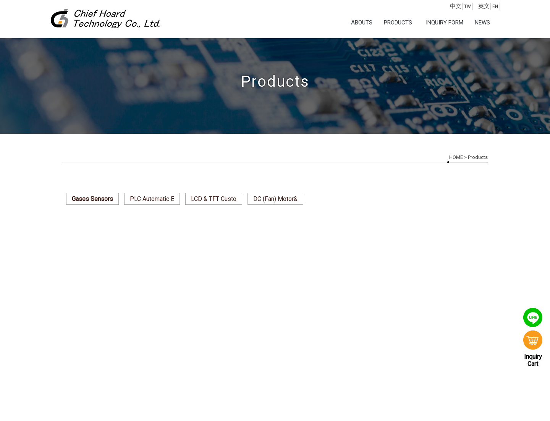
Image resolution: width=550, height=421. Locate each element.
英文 (489, 6)
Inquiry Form (444, 22)
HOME (456, 157)
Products (398, 22)
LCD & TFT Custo (213, 198)
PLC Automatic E (152, 198)
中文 (461, 6)
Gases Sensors (92, 198)
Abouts (361, 22)
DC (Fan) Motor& (275, 198)
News (482, 22)
